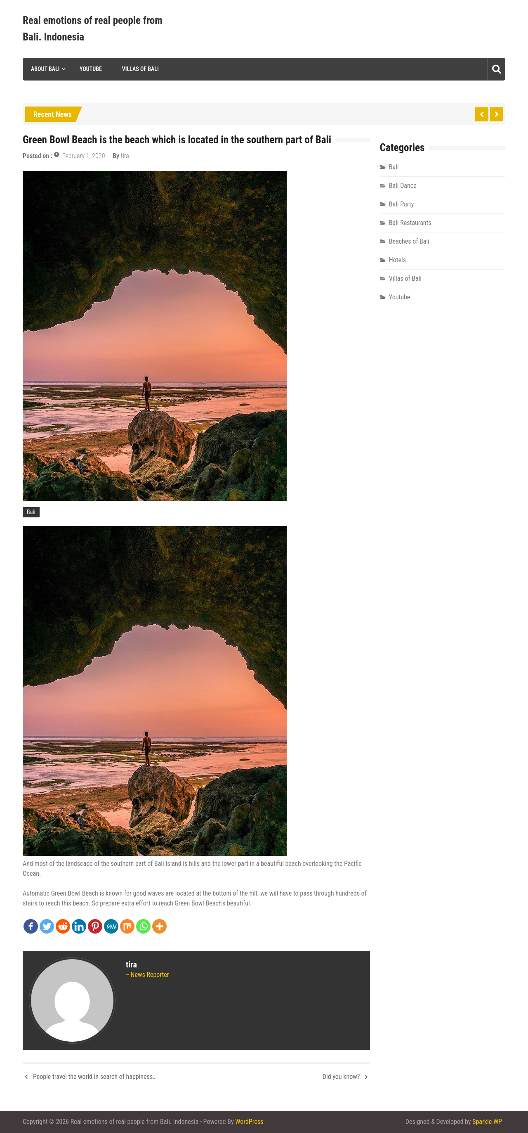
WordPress (249, 1122)
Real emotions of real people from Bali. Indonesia (93, 28)
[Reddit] (63, 926)
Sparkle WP (487, 1122)
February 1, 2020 (83, 156)
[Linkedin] (79, 926)
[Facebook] (31, 926)
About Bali (45, 69)
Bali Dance (403, 186)
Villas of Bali (140, 69)
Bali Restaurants (410, 223)
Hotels (397, 260)
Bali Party (401, 204)
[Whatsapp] (143, 926)
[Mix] (127, 926)
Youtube (91, 69)
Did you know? (341, 1077)
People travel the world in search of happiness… (95, 1077)
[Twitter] (47, 926)
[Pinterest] (95, 926)
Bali (31, 512)
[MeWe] (111, 926)
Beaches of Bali (409, 241)
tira (125, 156)
